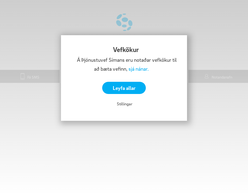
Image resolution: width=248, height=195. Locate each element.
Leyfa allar (124, 88)
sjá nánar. (138, 69)
